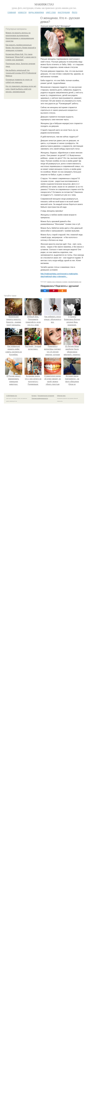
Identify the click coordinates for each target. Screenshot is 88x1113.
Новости (22, 12)
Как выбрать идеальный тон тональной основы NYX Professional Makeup (21, 73)
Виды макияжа (36, 12)
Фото (74, 12)
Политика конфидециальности (40, 398)
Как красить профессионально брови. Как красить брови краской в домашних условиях (21, 47)
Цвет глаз (51, 12)
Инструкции (64, 12)
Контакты (34, 395)
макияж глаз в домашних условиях (57, 281)
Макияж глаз (44, 4)
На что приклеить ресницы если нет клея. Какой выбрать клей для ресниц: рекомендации (21, 89)
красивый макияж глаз (74, 281)
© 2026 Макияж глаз (11, 395)
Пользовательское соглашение (46, 395)
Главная (12, 12)
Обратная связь (61, 395)
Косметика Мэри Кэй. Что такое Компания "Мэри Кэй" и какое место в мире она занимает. (21, 57)
